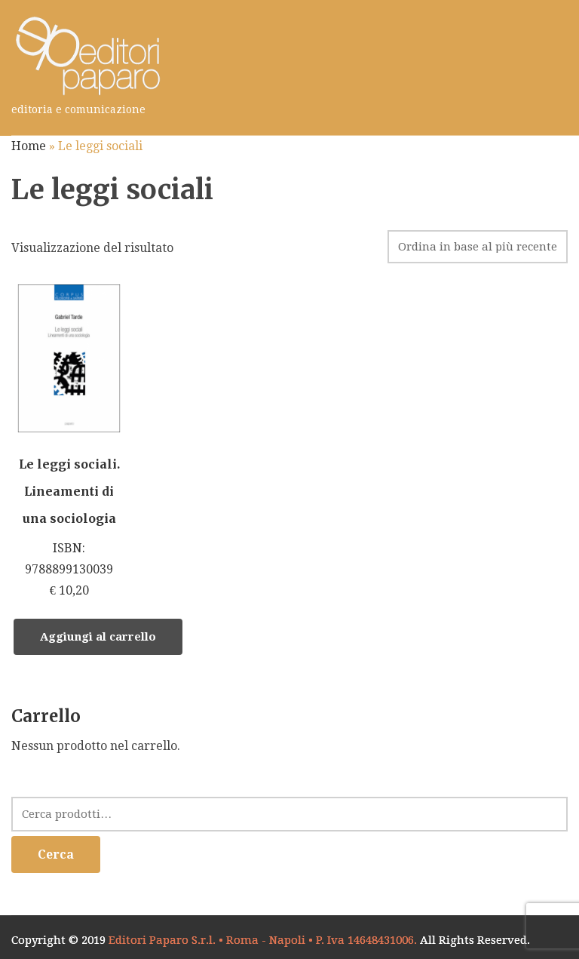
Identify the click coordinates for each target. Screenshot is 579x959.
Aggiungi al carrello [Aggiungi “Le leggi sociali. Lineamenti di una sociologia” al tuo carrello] (98, 637)
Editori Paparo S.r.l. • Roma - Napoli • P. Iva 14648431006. (263, 940)
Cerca (56, 854)
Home (28, 146)
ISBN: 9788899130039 (69, 442)
